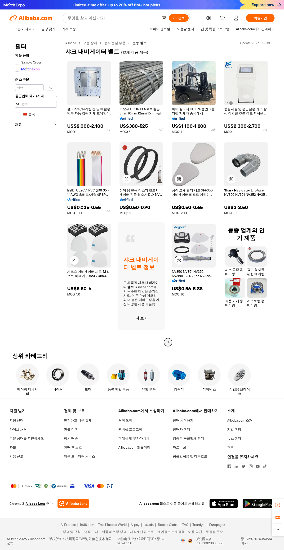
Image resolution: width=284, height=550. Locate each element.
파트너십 (179, 447)
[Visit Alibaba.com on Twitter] (243, 466)
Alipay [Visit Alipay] (135, 525)
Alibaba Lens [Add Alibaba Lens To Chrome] (35, 503)
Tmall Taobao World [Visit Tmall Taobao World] (112, 525)
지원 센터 (16, 420)
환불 (12, 447)
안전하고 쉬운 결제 (78, 420)
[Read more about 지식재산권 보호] (141, 532)
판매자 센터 (181, 429)
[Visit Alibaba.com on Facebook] (229, 466)
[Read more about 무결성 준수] (213, 532)
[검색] (179, 18)
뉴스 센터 (234, 438)
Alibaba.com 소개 (240, 420)
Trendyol (198, 525)
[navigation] (36, 193)
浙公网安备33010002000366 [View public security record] (209, 541)
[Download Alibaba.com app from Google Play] (259, 503)
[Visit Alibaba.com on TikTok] (265, 466)
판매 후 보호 (73, 447)
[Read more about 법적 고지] (90, 532)
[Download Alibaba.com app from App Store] (223, 503)
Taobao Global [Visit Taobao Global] (168, 525)
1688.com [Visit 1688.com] (87, 525)
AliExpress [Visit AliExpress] (68, 525)
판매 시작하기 (183, 420)
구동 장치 (90, 43)
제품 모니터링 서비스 (79, 456)
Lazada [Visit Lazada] (148, 525)
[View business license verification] (183, 541)
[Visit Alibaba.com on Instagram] (250, 466)
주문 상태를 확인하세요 (26, 438)
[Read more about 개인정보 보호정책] (170, 532)
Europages (217, 525)
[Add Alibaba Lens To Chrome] (73, 503)
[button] (164, 18)
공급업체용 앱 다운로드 (190, 456)
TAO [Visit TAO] (185, 525)
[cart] (223, 19)
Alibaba (70, 43)
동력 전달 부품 (114, 43)
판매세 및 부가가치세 (134, 438)
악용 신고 (16, 456)
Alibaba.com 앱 (151, 503)
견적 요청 (125, 420)
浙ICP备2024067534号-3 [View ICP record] (256, 541)
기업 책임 (234, 429)
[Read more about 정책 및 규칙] (71, 532)
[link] (278, 505)
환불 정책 (71, 429)
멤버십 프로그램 (130, 429)
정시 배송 (71, 438)
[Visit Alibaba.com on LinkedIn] (236, 466)
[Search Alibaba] (112, 18)
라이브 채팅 (18, 429)
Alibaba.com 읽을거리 (134, 447)
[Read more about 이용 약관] (194, 532)
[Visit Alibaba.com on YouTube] (258, 466)
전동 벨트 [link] (139, 43)
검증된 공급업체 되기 (188, 438)
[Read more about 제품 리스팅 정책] (113, 532)
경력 (230, 447)
